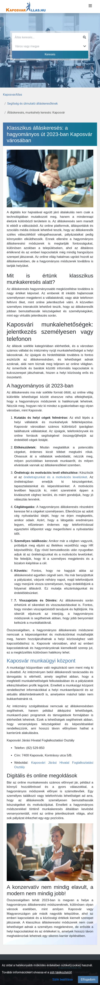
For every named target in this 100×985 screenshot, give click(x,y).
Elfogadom (88, 979)
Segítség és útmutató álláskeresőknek (32, 103)
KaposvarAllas (12, 94)
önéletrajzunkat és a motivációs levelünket (55, 477)
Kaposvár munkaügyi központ (41, 661)
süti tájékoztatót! (61, 972)
